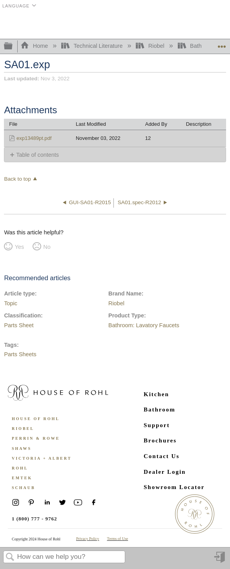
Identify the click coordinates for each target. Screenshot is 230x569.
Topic (10, 303)
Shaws (21, 448)
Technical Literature (92, 46)
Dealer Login (165, 472)
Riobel (151, 46)
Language (15, 6)
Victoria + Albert (41, 458)
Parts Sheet (18, 325)
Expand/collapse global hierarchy (13, 46)
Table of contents (37, 155)
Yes (19, 247)
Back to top (17, 179)
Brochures (160, 440)
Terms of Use (117, 538)
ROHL (20, 468)
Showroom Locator (174, 487)
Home (34, 46)
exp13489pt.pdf (33, 138)
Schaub (23, 488)
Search (10, 557)
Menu (220, 25)
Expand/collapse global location (221, 44)
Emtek (22, 478)
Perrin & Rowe (36, 438)
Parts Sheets (20, 354)
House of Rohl (36, 419)
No (46, 247)
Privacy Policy (87, 538)
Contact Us (161, 456)
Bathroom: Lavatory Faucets (143, 325)
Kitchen (156, 394)
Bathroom (159, 409)
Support (157, 425)
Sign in (220, 560)
